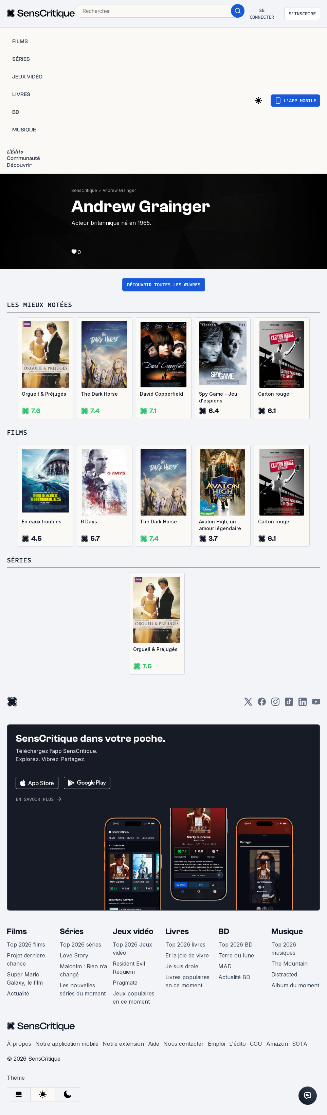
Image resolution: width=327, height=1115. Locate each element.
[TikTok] (289, 704)
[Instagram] (275, 704)
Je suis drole (181, 966)
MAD (225, 966)
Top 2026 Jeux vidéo (132, 948)
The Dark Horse (99, 394)
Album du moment (295, 985)
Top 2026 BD (235, 944)
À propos (19, 1043)
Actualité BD (234, 977)
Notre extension (123, 1043)
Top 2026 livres (185, 944)
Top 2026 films (26, 944)
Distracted (284, 974)
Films (17, 931)
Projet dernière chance (26, 959)
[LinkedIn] (302, 704)
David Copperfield (161, 394)
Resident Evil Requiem (129, 967)
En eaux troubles (41, 521)
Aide (153, 1043)
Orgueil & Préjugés (44, 394)
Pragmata (125, 982)
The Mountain (289, 963)
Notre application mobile (66, 1043)
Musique (287, 931)
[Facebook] (262, 704)
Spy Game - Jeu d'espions (218, 397)
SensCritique (84, 190)
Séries (72, 931)
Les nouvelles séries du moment (83, 989)
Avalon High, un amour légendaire (220, 525)
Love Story (74, 955)
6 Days (89, 521)
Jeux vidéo (133, 931)
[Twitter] (248, 704)
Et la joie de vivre (187, 955)
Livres (177, 931)
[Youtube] (316, 704)
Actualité (18, 993)
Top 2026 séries (80, 944)
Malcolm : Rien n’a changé (83, 970)
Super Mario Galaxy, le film (25, 978)
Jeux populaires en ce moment (134, 997)
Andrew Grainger (119, 190)
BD (223, 931)
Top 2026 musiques (283, 948)
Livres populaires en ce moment (187, 981)
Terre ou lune (236, 955)
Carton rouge (273, 394)
